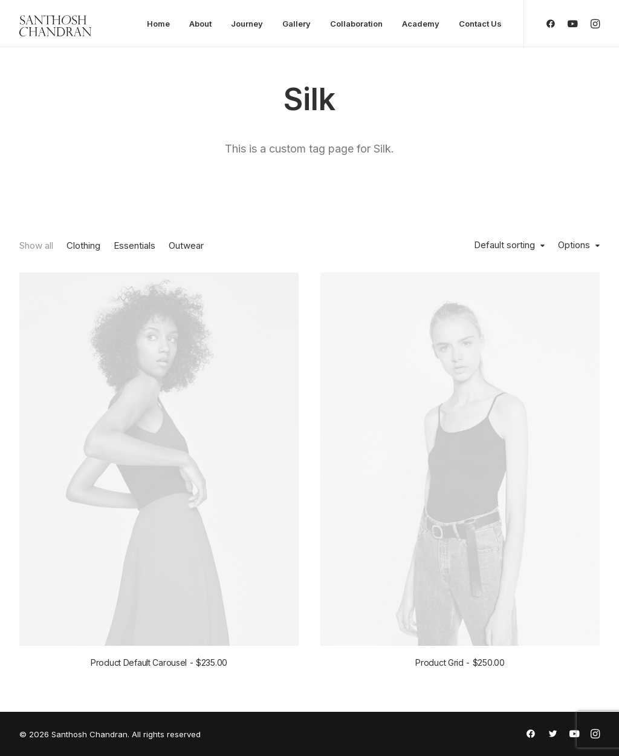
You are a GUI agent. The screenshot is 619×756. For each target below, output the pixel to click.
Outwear (186, 245)
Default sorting (504, 245)
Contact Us (480, 23)
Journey (247, 23)
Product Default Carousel (159, 662)
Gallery (296, 23)
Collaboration (356, 23)
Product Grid (460, 662)
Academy (420, 23)
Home (158, 23)
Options (574, 245)
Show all (36, 245)
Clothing (83, 245)
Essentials (134, 245)
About (200, 23)
